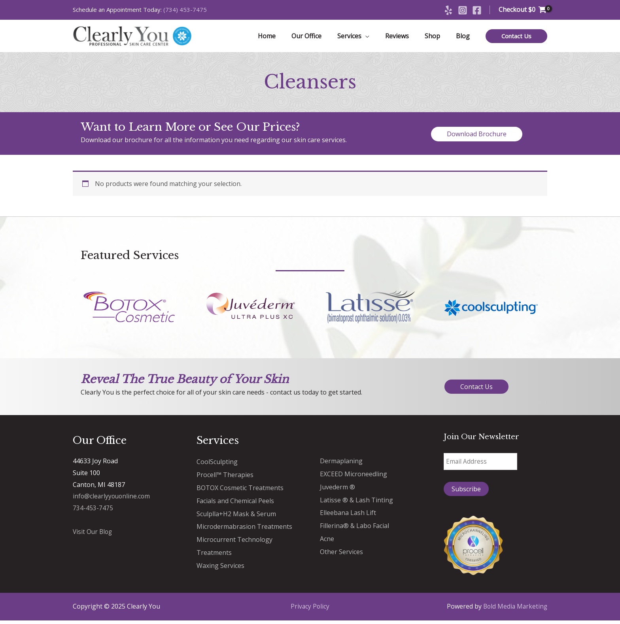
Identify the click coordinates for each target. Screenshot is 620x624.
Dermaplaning (341, 464)
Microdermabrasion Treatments (244, 528)
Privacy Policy (310, 609)
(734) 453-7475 (185, 9)
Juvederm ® (337, 489)
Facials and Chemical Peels (235, 502)
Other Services (341, 552)
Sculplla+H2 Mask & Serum (236, 515)
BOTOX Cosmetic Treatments (240, 490)
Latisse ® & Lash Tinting (356, 502)
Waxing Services (220, 566)
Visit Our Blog (93, 534)
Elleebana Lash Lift (348, 514)
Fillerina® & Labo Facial (354, 527)
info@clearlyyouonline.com (112, 499)
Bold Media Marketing (514, 609)
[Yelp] (448, 10)
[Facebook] (477, 10)
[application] (376, 37)
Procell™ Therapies (225, 477)
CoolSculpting (217, 464)
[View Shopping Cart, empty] (522, 9)
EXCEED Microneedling (353, 476)
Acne (327, 540)
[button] (516, 38)
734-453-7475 (93, 511)
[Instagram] (462, 10)
